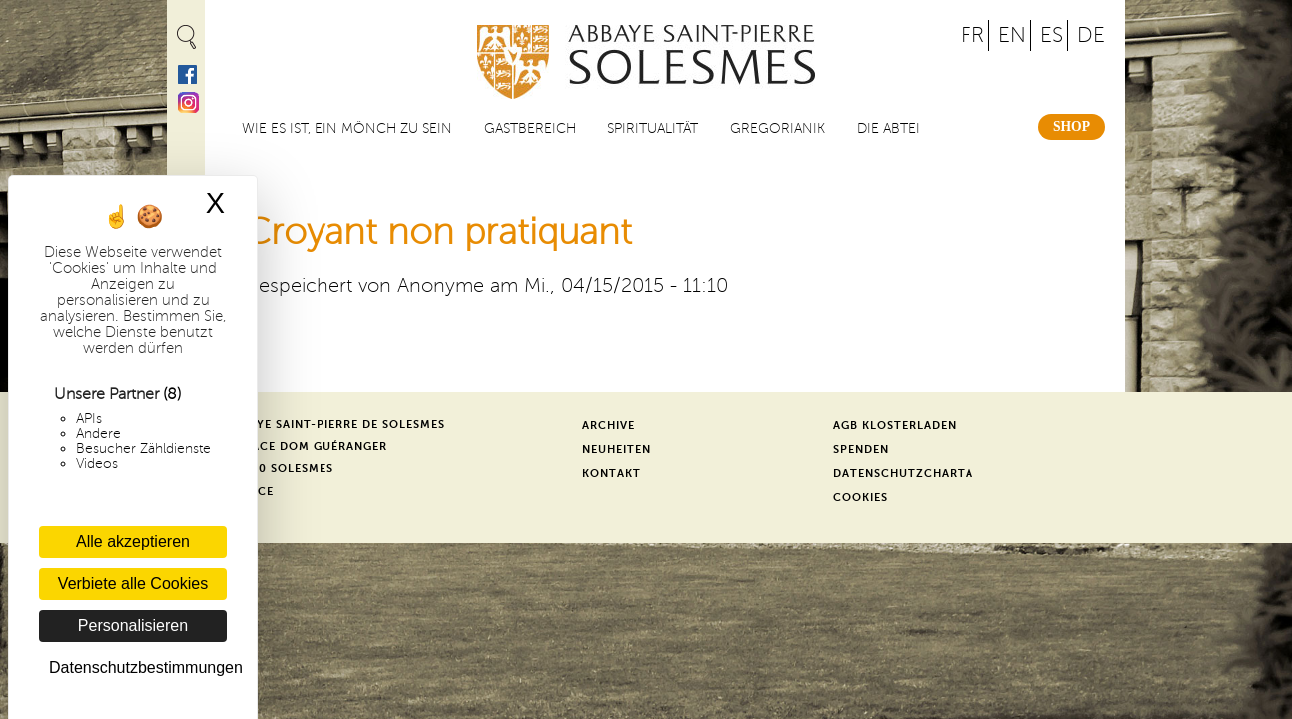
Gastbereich (530, 128)
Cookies (860, 497)
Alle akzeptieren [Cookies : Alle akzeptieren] (133, 541)
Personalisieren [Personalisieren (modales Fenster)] (133, 625)
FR (972, 35)
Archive (608, 425)
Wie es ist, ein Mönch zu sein (347, 128)
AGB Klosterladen (895, 425)
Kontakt (611, 473)
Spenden (861, 449)
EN (1012, 35)
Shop (1071, 126)
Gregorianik (777, 128)
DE (1091, 35)
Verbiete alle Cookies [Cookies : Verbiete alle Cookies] (133, 583)
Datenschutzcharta (903, 473)
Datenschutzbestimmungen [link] (138, 667)
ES (1051, 35)
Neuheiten (616, 449)
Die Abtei (888, 128)
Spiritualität (652, 128)
